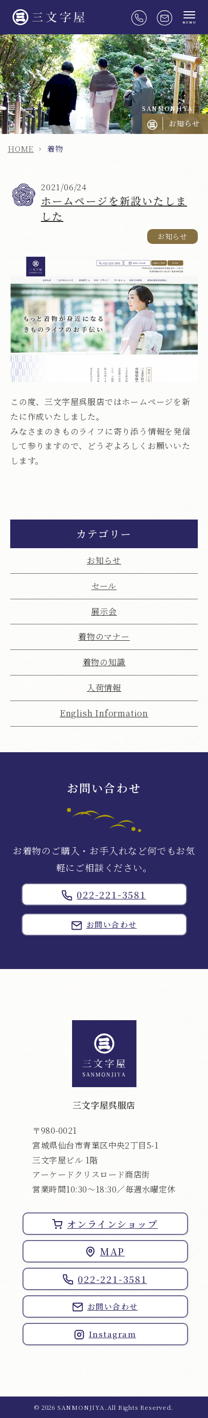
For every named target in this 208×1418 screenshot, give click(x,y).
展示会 (104, 611)
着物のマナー (104, 636)
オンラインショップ (104, 1223)
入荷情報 (104, 687)
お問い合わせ (104, 925)
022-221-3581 (104, 894)
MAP (105, 1251)
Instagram (105, 1334)
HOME (21, 148)
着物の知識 (104, 662)
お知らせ (104, 560)
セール (104, 586)
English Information (104, 713)
